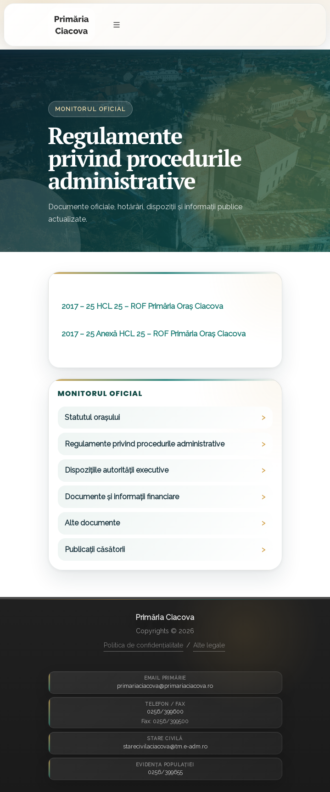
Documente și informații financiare (122, 496)
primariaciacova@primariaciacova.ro (165, 685)
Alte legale (209, 645)
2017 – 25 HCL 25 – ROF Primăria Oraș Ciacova (142, 306)
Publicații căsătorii (95, 549)
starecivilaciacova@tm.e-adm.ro (165, 746)
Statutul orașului (92, 417)
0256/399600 (165, 711)
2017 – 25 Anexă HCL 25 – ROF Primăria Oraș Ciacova (154, 333)
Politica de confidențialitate (143, 645)
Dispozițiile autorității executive (116, 470)
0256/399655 (165, 772)
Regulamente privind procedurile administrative (144, 444)
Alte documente (92, 523)
